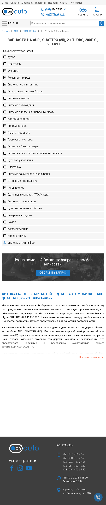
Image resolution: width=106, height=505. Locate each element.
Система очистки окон (19, 201)
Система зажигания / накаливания (26, 174)
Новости (53, 2)
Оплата (14, 2)
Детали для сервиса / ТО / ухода (26, 194)
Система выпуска (16, 98)
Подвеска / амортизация (21, 146)
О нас (5, 2)
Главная (6, 31)
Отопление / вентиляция (20, 180)
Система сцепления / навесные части (28, 112)
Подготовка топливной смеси (24, 91)
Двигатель (12, 64)
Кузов (9, 57)
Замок (9, 222)
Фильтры (11, 70)
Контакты (76, 2)
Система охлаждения (18, 105)
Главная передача (16, 132)
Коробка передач (16, 119)
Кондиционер (13, 187)
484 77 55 (53, 9)
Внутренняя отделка (18, 215)
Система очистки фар (19, 242)
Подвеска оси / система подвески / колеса (32, 153)
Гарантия (40, 2)
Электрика (12, 167)
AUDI (16, 31)
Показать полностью (91, 357)
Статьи (64, 2)
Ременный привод (16, 77)
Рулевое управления (18, 160)
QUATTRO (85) (30, 31)
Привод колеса (15, 125)
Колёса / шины (14, 235)
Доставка (27, 2)
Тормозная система (18, 139)
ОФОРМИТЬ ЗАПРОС (53, 272)
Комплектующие (15, 229)
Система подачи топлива (20, 84)
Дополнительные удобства (22, 208)
